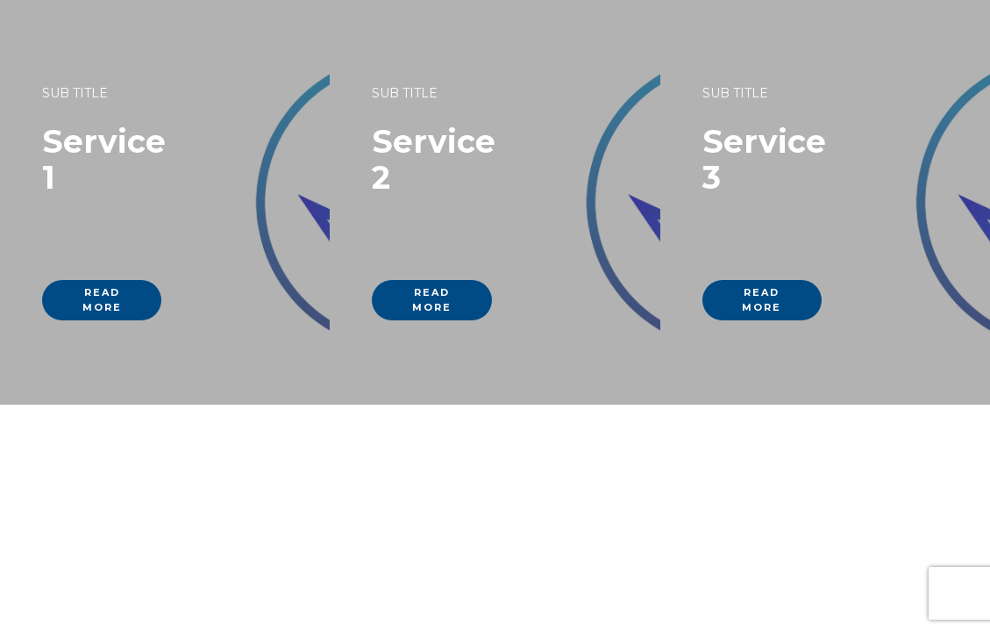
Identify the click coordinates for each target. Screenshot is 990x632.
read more (102, 299)
